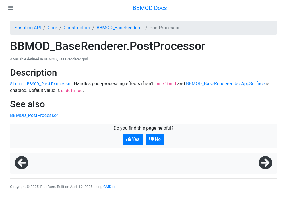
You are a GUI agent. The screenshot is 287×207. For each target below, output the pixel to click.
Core (52, 27)
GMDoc (109, 187)
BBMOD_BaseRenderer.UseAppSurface (225, 83)
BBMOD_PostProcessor (34, 115)
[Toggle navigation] (11, 8)
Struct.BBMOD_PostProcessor (41, 84)
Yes (132, 139)
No (155, 139)
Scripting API (28, 27)
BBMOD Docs (150, 8)
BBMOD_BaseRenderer (119, 27)
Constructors (76, 27)
